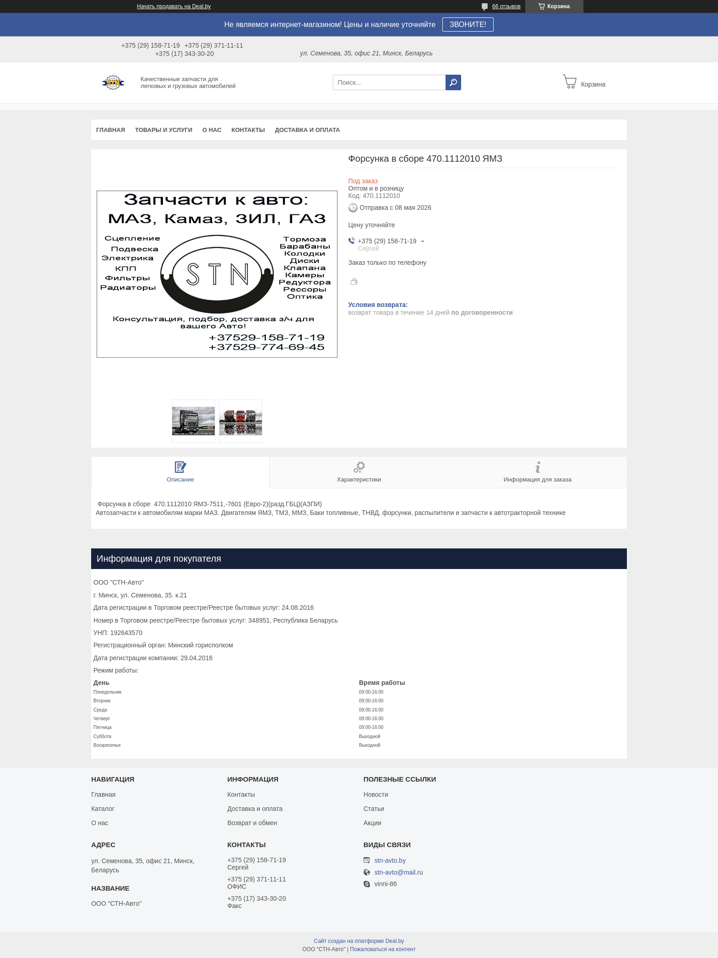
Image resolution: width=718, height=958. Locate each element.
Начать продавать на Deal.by (174, 6)
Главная (110, 129)
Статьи (374, 808)
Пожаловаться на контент (382, 949)
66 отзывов (506, 6)
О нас (212, 129)
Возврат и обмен (252, 823)
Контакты (248, 129)
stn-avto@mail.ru (399, 872)
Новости (376, 794)
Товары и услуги (163, 129)
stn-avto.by (390, 860)
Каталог (102, 808)
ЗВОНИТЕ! (468, 24)
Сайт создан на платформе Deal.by (359, 941)
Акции (372, 823)
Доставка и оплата (307, 129)
